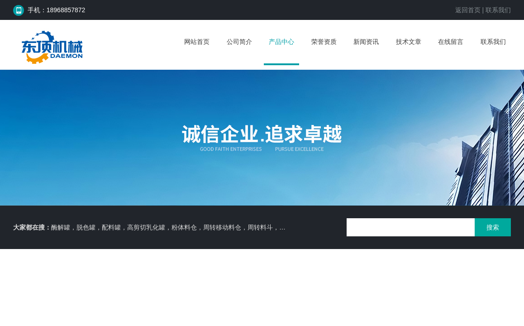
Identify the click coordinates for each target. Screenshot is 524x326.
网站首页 (197, 41)
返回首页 (468, 10)
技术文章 (408, 41)
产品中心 (281, 41)
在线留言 (450, 41)
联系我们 (498, 10)
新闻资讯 (366, 41)
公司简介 (239, 41)
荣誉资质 (324, 41)
